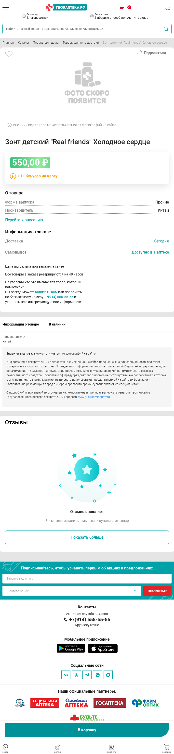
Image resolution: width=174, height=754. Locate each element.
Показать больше (87, 537)
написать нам (46, 292)
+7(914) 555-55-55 (58, 297)
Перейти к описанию (24, 220)
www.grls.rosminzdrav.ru (94, 397)
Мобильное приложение (87, 639)
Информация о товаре (20, 324)
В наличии (57, 324)
